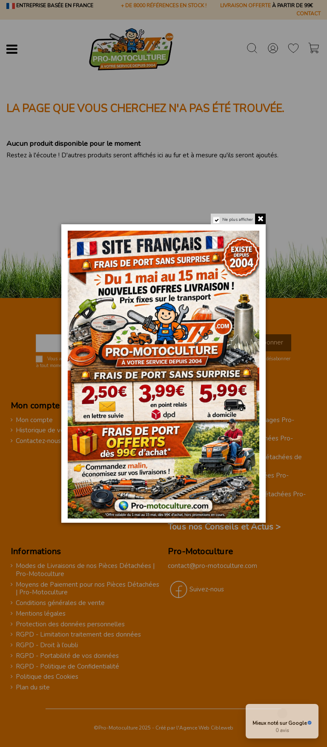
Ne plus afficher (237, 220)
